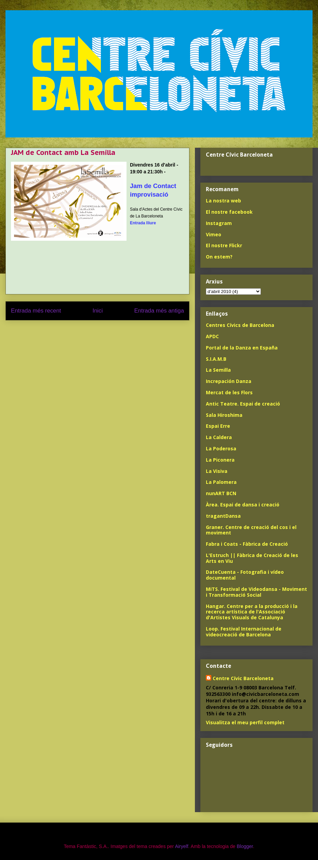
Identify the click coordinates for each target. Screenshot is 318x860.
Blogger (245, 846)
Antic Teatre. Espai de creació (243, 403)
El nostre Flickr (224, 245)
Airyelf (181, 846)
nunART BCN (221, 493)
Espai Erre (218, 426)
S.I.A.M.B (216, 359)
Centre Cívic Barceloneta (243, 678)
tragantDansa (223, 516)
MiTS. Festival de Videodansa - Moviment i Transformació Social (256, 592)
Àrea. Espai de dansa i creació (242, 504)
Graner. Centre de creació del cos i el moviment (251, 530)
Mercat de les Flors (229, 392)
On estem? (219, 256)
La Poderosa (221, 448)
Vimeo (213, 234)
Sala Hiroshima (224, 415)
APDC (212, 336)
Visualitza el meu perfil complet (245, 722)
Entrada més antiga (159, 310)
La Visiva (216, 471)
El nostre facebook (229, 212)
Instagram (219, 223)
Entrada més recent (36, 310)
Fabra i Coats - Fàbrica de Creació (247, 544)
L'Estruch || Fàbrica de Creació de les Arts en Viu (252, 558)
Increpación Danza (228, 381)
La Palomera (221, 482)
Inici (98, 310)
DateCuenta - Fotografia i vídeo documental (245, 575)
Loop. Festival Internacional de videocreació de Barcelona (243, 631)
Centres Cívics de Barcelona (240, 325)
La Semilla (218, 370)
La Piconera (220, 460)
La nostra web (223, 200)
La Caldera (219, 437)
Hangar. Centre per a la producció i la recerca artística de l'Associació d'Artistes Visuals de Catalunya (251, 612)
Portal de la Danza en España (242, 347)
